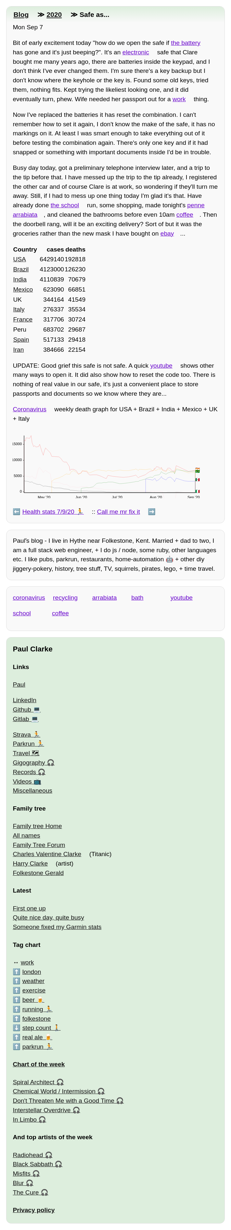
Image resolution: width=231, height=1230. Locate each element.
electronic (135, 52)
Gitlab (21, 719)
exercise (33, 990)
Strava (22, 734)
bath (137, 597)
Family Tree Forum (39, 844)
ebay (167, 233)
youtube (161, 365)
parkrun (33, 1046)
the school (65, 205)
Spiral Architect (33, 1082)
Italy (18, 309)
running (32, 1009)
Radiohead (28, 1155)
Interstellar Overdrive (42, 1110)
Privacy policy (34, 1210)
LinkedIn (24, 700)
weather (33, 980)
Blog (21, 14)
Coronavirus (29, 409)
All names (26, 835)
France (22, 319)
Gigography (29, 762)
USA (19, 259)
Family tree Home (37, 826)
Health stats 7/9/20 (48, 511)
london (31, 971)
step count (36, 1027)
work (179, 99)
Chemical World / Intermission (54, 1091)
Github (22, 709)
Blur (18, 1183)
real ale (32, 1037)
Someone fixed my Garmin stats (57, 926)
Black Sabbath (33, 1164)
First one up (29, 908)
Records (24, 772)
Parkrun (23, 743)
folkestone (36, 1018)
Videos (22, 781)
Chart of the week (39, 1064)
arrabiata (104, 597)
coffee (184, 214)
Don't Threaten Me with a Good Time (63, 1100)
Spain (21, 339)
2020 (54, 14)
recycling (65, 597)
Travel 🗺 (26, 753)
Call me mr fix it (118, 511)
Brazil (21, 269)
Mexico (23, 289)
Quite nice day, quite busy (48, 917)
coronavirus (29, 597)
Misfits (21, 1173)
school (22, 613)
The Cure (26, 1192)
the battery (185, 42)
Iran (18, 349)
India (20, 279)
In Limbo (25, 1119)
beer (28, 999)
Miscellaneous (32, 790)
